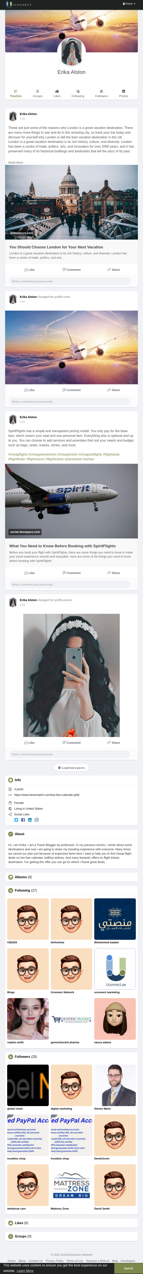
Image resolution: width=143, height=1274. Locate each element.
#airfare (88, 459)
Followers (22, 1056)
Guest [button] (129, 3)
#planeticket (73, 459)
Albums (21, 877)
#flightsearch (35, 459)
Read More (15, 162)
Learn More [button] (25, 1271)
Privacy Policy (55, 1261)
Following (22, 890)
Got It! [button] (128, 1268)
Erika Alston (71, 72)
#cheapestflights (90, 454)
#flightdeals (111, 454)
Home (11, 1261)
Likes (19, 1223)
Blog (115, 1261)
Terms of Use (74, 1261)
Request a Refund (97, 1261)
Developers (128, 1261)
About (22, 1261)
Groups (20, 1236)
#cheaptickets (68, 454)
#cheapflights (17, 454)
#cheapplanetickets (42, 454)
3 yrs (22, 118)
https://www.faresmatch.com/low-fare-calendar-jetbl (46, 795)
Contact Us (36, 1261)
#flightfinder (16, 459)
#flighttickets (55, 459)
